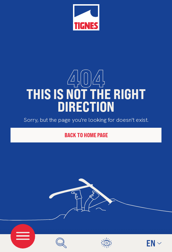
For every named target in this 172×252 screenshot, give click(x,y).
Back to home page (86, 135)
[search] (61, 243)
